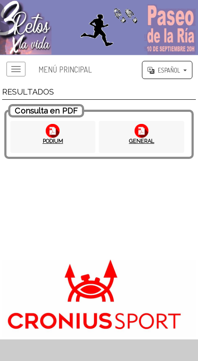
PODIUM (53, 141)
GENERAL (141, 141)
